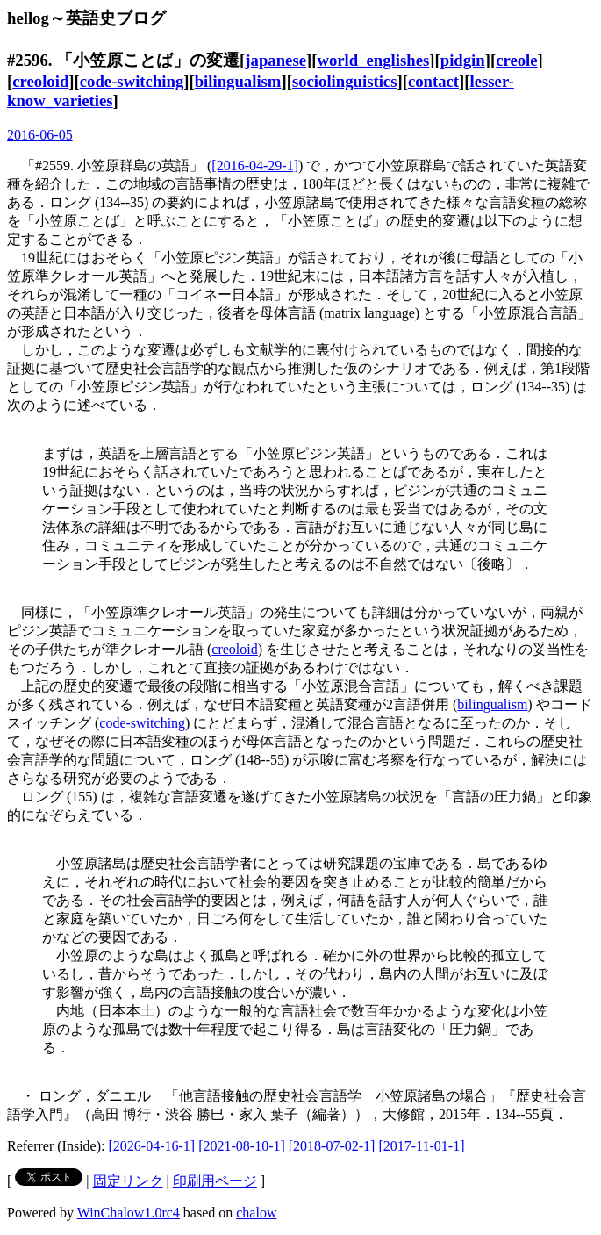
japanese (275, 60)
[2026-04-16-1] (152, 1145)
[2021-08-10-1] (241, 1145)
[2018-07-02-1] (332, 1145)
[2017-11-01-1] (421, 1145)
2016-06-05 (40, 134)
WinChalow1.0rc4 (128, 1212)
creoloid (40, 81)
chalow (256, 1212)
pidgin (462, 60)
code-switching (131, 81)
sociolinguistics (344, 81)
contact (433, 81)
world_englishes (373, 60)
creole (516, 60)
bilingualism (238, 81)
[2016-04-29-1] (254, 165)
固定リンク (128, 1181)
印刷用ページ (215, 1181)
